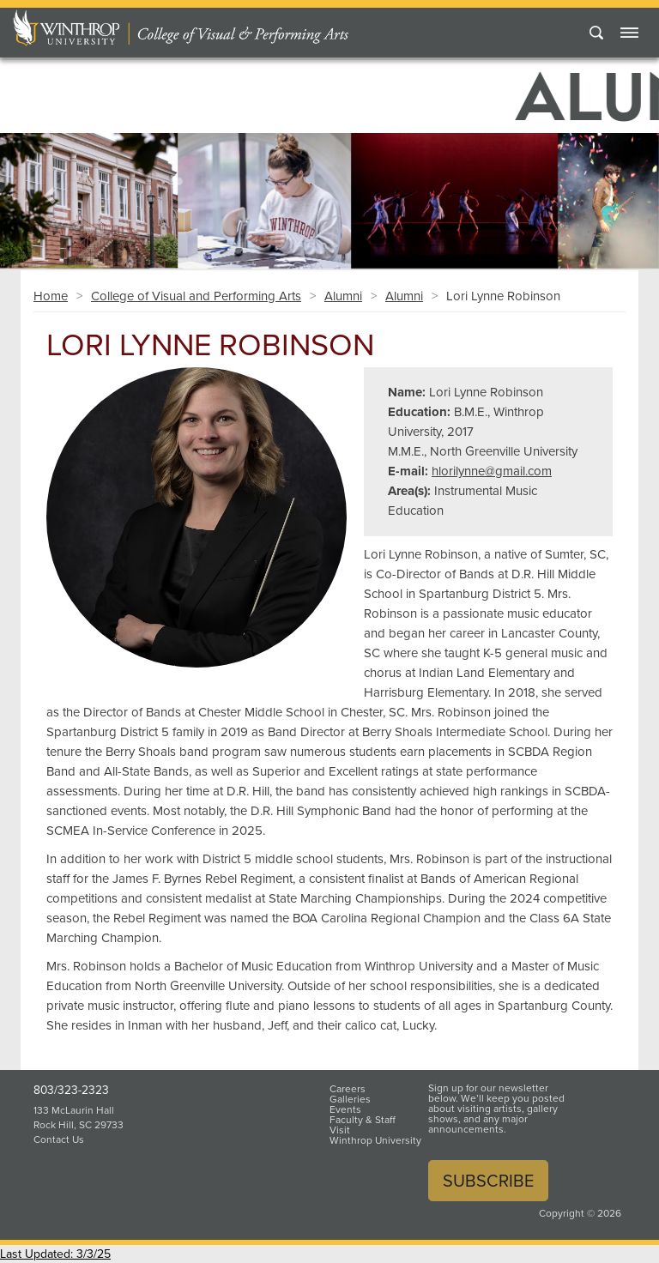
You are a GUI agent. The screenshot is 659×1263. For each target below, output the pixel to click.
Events (345, 1109)
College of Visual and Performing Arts (196, 296)
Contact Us (58, 1139)
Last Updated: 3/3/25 (55, 1254)
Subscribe (488, 1181)
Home (50, 296)
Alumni (343, 296)
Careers (348, 1089)
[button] (49, 196)
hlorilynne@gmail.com (492, 471)
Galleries (350, 1099)
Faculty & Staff (363, 1119)
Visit (340, 1130)
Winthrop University (375, 1140)
